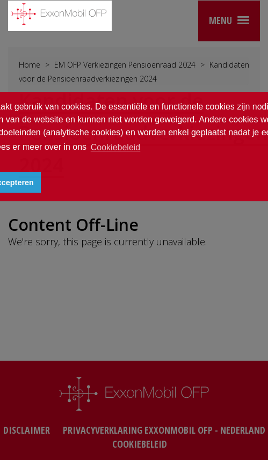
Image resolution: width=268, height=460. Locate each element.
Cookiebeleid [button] (116, 147)
